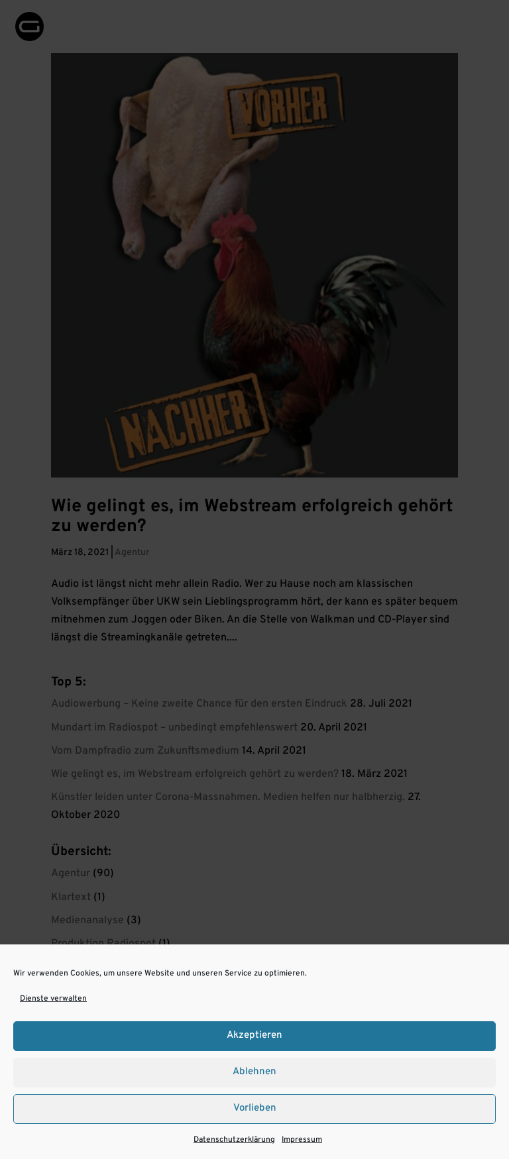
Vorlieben (254, 1108)
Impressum (302, 1139)
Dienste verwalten (53, 998)
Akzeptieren (254, 1035)
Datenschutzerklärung (234, 1139)
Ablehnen (254, 1072)
